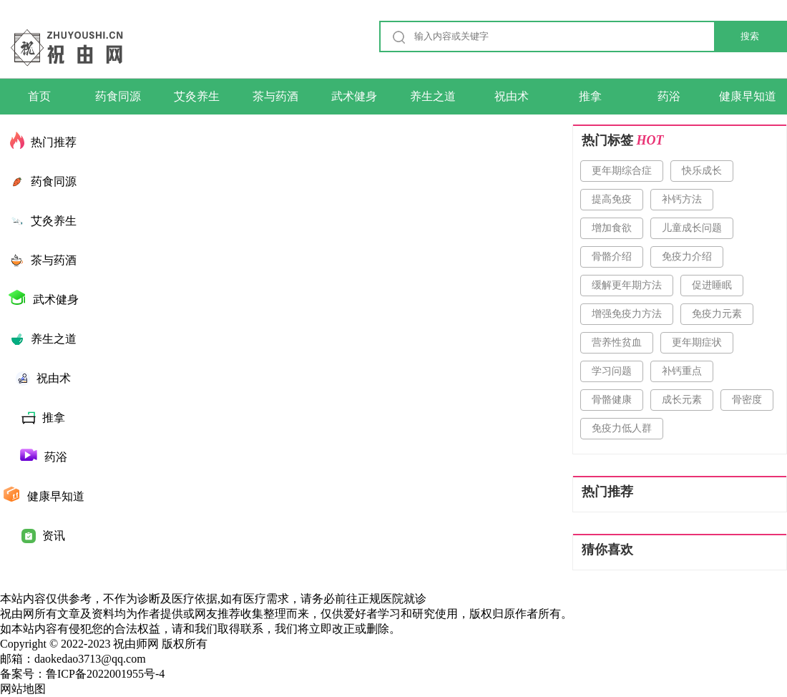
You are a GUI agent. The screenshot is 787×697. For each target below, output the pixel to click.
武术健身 (354, 96)
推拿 (590, 96)
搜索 (749, 36)
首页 (39, 96)
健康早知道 (747, 96)
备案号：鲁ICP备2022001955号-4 (82, 674)
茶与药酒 (275, 96)
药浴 (669, 96)
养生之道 (433, 96)
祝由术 (511, 96)
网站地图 (23, 689)
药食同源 (118, 96)
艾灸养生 (197, 96)
